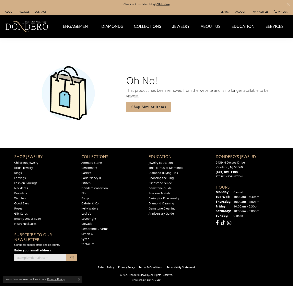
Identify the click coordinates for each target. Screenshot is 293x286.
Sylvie (85, 239)
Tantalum (87, 244)
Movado (86, 224)
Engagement (76, 26)
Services (274, 26)
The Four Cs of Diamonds (166, 168)
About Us (210, 26)
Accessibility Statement (180, 267)
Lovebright (88, 219)
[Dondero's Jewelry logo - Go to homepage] (27, 26)
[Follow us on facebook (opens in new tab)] (217, 223)
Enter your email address (32, 250)
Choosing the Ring (161, 178)
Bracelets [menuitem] (20, 193)
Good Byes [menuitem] (21, 203)
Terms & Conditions (151, 267)
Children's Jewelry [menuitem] (26, 163)
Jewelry (181, 26)
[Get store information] (229, 176)
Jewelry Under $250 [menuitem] (27, 219)
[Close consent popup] (79, 279)
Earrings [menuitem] (20, 178)
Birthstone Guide (160, 183)
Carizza (86, 173)
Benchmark (89, 168)
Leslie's (86, 213)
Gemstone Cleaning (162, 208)
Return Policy (106, 267)
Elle (83, 193)
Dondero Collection (94, 188)
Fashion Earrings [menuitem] (25, 183)
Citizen (86, 183)
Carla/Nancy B (91, 178)
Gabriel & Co (90, 203)
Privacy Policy (126, 267)
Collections (147, 26)
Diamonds (112, 26)
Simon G (87, 234)
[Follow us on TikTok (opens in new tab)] (223, 223)
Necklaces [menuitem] (21, 188)
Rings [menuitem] (18, 173)
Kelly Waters (89, 208)
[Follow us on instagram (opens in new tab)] (229, 223)
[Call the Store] (227, 172)
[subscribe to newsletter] (71, 257)
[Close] (288, 4)
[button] (225, 12)
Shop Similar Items (148, 106)
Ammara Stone (91, 163)
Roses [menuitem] (18, 208)
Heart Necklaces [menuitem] (25, 224)
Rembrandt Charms (94, 229)
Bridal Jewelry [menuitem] (23, 168)
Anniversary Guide (161, 213)
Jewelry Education (161, 163)
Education (243, 26)
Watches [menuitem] (20, 198)
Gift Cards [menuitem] (21, 213)
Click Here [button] (162, 4)
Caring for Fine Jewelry (164, 198)
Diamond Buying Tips (163, 173)
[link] (9, 12)
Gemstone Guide (160, 188)
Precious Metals (159, 193)
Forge (85, 198)
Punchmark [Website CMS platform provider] (154, 280)
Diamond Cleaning (161, 203)
